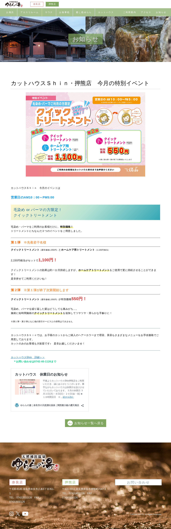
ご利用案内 (129, 12)
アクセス (146, 12)
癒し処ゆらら (84, 12)
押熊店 (52, 4)
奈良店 (36, 4)
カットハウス (106, 12)
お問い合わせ (138, 482)
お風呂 (10, 12)
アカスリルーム (29, 12)
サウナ (49, 12)
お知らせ (161, 12)
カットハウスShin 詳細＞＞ (28, 357)
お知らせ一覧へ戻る (85, 423)
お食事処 (64, 12)
